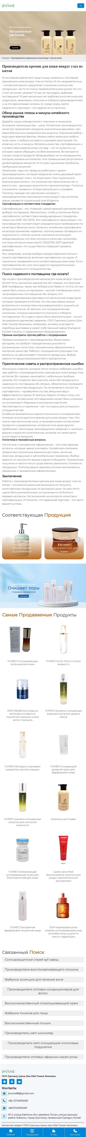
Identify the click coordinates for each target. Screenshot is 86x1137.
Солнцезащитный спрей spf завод (31, 959)
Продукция (32, 1132)
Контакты (75, 1132)
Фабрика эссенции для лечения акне (34, 979)
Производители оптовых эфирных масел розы (41, 1057)
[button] (78, 540)
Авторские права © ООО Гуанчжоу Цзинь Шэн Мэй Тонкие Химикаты (40, 1125)
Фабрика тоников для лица (26, 1013)
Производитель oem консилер (29, 1033)
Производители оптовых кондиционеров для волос (43, 991)
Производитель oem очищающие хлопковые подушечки (43, 1045)
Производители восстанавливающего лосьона (41, 969)
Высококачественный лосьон (28, 1023)
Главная (5, 58)
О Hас (53, 1132)
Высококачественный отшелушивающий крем (41, 1003)
